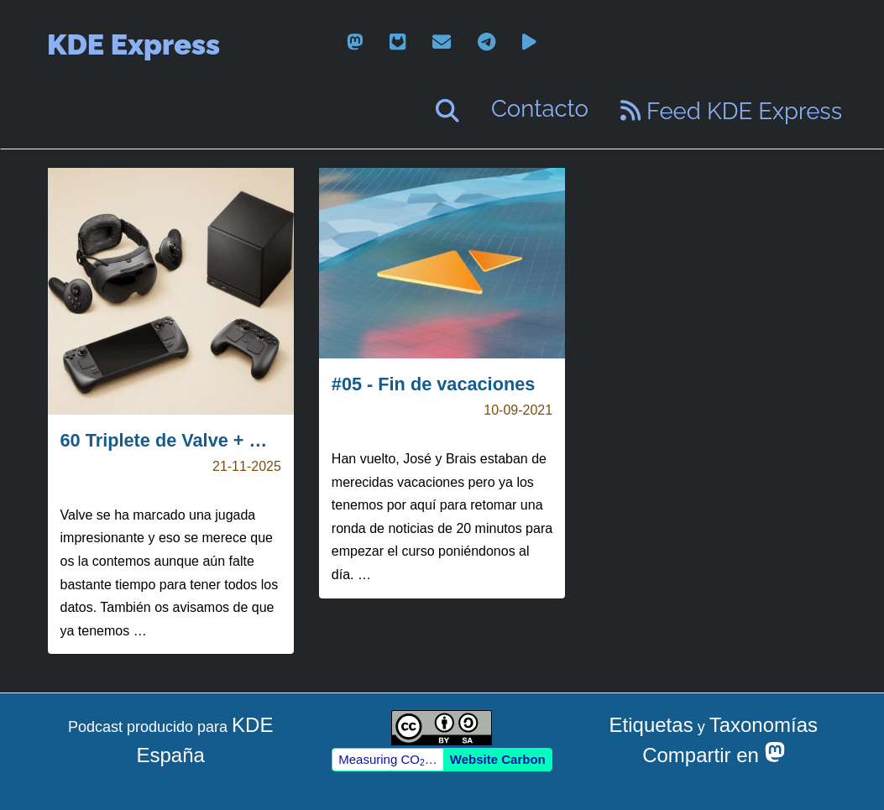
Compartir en (713, 755)
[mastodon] (354, 42)
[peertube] (529, 42)
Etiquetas (651, 724)
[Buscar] (447, 110)
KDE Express (133, 44)
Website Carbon (498, 759)
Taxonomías (763, 724)
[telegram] (486, 42)
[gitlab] (397, 42)
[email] (441, 42)
